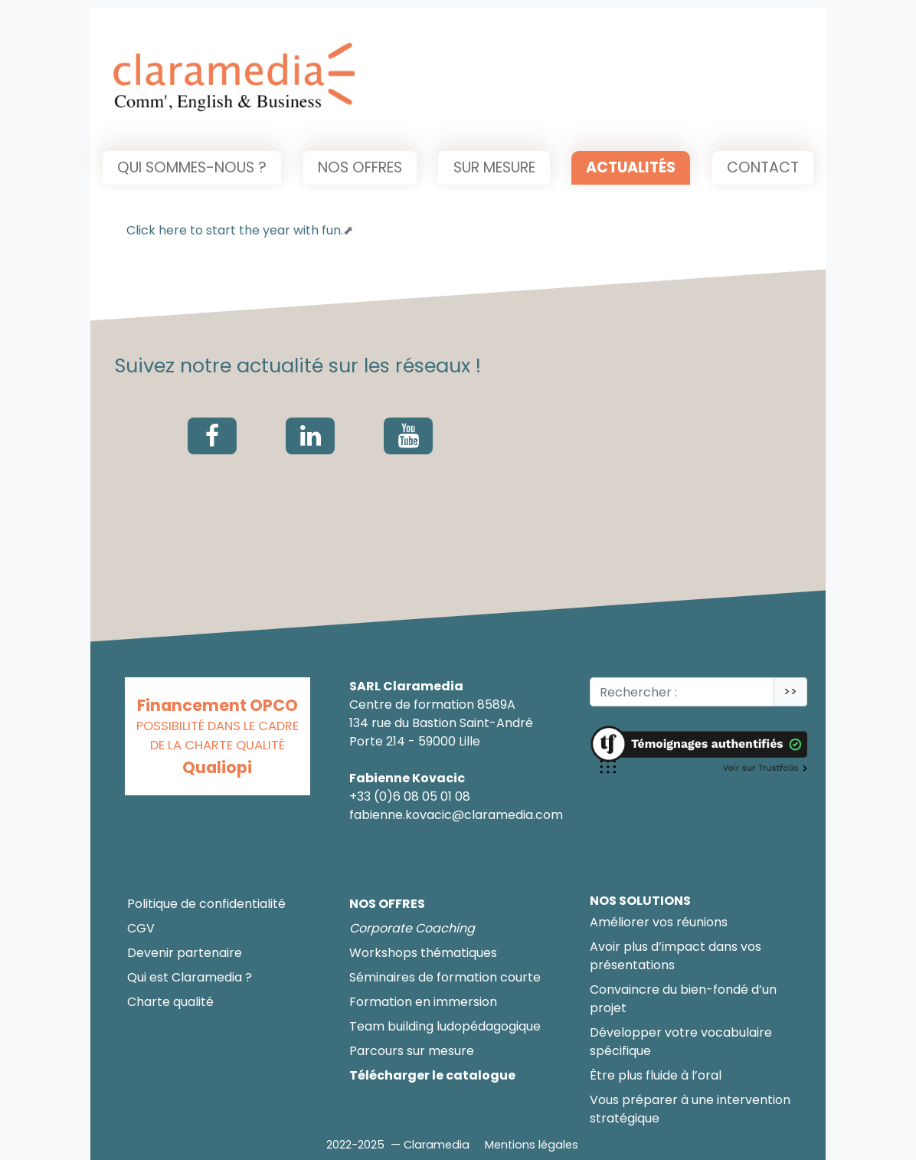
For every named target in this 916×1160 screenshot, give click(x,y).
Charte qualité (170, 1002)
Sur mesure (494, 167)
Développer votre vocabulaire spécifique (681, 1042)
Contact (763, 167)
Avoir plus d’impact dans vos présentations (675, 956)
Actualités (631, 167)
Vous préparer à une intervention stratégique (690, 1109)
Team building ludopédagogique (445, 1026)
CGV (141, 928)
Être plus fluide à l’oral (655, 1075)
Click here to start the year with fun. (234, 230)
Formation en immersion (423, 1002)
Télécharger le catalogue (432, 1075)
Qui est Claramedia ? (189, 977)
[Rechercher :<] (682, 691)
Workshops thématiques (423, 953)
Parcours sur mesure (411, 1051)
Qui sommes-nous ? (192, 167)
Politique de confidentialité (206, 904)
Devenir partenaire (184, 953)
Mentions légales (531, 1144)
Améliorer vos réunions (659, 922)
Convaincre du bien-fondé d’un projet (683, 999)
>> (790, 691)
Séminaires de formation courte (445, 977)
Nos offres (360, 167)
